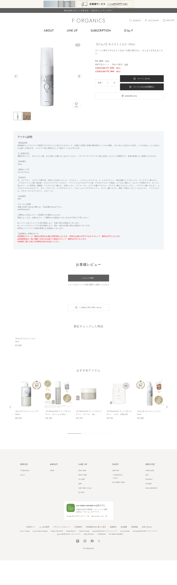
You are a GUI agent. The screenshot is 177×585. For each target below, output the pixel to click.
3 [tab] (87, 429)
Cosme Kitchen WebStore (40, 527)
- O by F (115, 474)
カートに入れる (143, 84)
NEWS (52, 466)
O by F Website (24, 527)
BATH (80, 480)
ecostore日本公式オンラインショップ (104, 527)
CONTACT (148, 475)
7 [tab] (104, 429)
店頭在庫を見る (131, 102)
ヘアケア (28, 39)
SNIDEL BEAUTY (71, 527)
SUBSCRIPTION (101, 30)
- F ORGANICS (117, 471)
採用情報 (134, 523)
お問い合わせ (147, 523)
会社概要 (124, 523)
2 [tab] (83, 429)
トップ (13, 39)
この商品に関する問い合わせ (90, 313)
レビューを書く (88, 284)
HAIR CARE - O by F (85, 484)
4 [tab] (91, 429)
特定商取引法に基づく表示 (96, 523)
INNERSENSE (101, 530)
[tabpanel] (27, 348)
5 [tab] (95, 429)
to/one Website (125, 527)
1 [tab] (74, 429)
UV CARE (81, 475)
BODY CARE (82, 471)
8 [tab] (108, 429)
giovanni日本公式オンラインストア (68, 530)
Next (167, 403)
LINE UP (72, 30)
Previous (10, 403)
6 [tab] (99, 429)
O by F (128, 30)
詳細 (126, 70)
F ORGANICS (24, 466)
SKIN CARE (82, 466)
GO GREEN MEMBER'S (116, 530)
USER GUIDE (149, 466)
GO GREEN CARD (118, 478)
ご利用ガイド (30, 523)
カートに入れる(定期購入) (143, 93)
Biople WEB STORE (57, 527)
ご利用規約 (78, 523)
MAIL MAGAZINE (151, 484)
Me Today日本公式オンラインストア (145, 527)
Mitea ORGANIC (89, 530)
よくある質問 (44, 523)
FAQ (146, 471)
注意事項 (38, 247)
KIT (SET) (81, 488)
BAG (168, 20)
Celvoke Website (84, 527)
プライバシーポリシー (61, 523)
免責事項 (113, 523)
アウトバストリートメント (45, 39)
